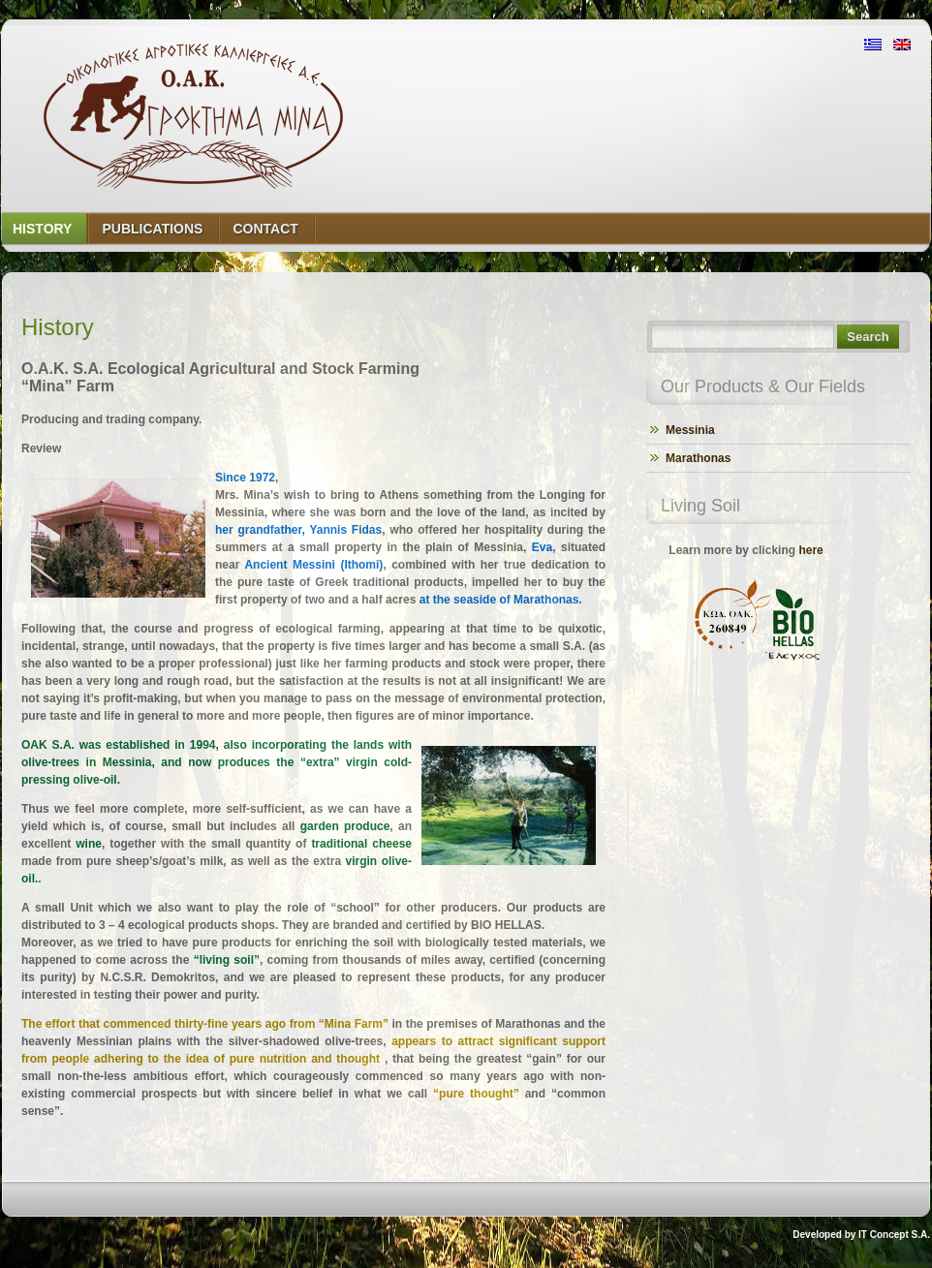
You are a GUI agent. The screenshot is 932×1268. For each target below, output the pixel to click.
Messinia (690, 430)
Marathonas (698, 458)
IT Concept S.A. (894, 1234)
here (810, 550)
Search (867, 336)
